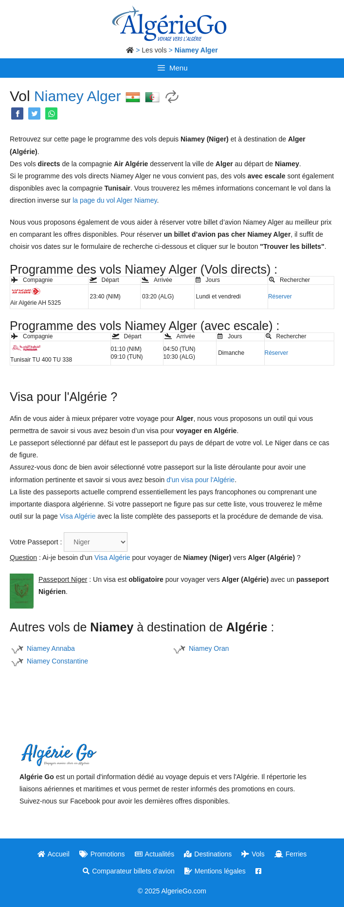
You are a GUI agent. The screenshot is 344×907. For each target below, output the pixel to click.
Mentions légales (215, 871)
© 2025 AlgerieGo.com (172, 891)
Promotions (102, 854)
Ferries (290, 854)
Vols (252, 854)
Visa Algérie (78, 516)
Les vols (154, 50)
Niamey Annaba (51, 648)
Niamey (59, 96)
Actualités (155, 854)
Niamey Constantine (57, 661)
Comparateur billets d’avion (129, 871)
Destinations (208, 854)
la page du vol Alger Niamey (114, 200)
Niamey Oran (209, 648)
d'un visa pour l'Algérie (200, 480)
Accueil (53, 854)
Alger (104, 96)
